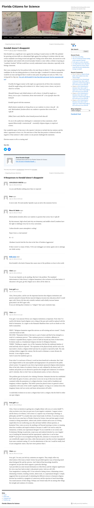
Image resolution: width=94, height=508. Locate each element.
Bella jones (12, 257)
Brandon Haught (22, 50)
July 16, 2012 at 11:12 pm (15, 453)
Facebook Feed (76, 114)
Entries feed (6, 496)
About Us (16, 37)
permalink (34, 169)
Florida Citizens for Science (21, 6)
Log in (5, 494)
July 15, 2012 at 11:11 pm (15, 314)
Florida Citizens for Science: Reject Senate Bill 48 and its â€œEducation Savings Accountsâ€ (81, 67)
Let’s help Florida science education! (81, 63)
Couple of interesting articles (57, 44)
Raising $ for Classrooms (51, 37)
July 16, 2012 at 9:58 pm (15, 405)
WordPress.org (6, 500)
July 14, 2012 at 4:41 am (15, 259)
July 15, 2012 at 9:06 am (15, 273)
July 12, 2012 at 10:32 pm (15, 199)
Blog (10, 37)
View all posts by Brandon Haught (26, 161)
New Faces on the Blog (78, 57)
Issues (22, 37)
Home (5, 37)
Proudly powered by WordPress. (80, 503)
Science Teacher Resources (34, 37)
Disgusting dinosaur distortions (12, 44)
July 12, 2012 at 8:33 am (15, 185)
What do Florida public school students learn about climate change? (81, 76)
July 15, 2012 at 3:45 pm (15, 291)
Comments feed (7, 498)
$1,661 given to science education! (81, 62)
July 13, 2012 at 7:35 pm (15, 212)
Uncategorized (20, 169)
